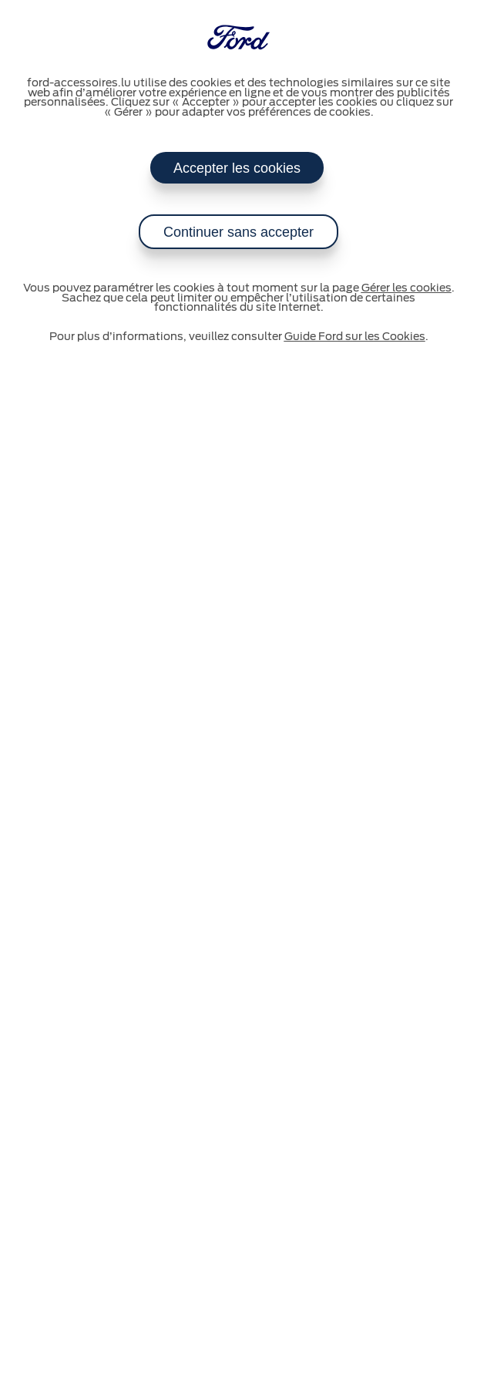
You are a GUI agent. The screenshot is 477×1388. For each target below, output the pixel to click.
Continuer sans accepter (238, 232)
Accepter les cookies (237, 168)
